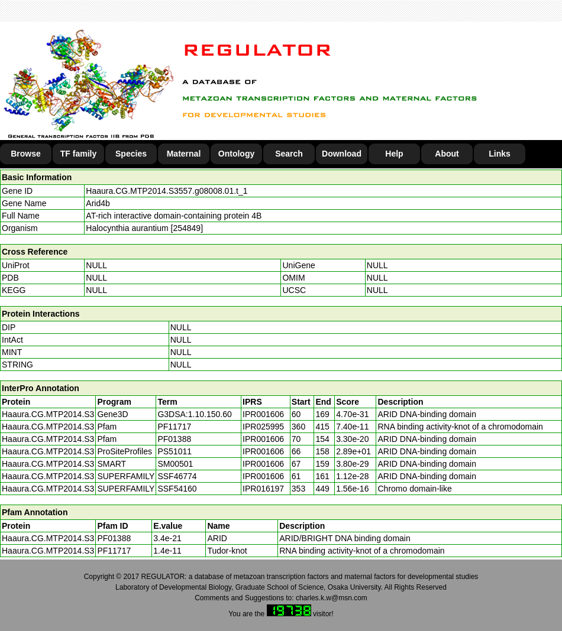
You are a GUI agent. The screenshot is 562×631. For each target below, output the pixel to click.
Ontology (236, 153)
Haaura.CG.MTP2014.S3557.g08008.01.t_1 (166, 191)
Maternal (184, 153)
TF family (78, 153)
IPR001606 (263, 414)
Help (394, 153)
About (446, 153)
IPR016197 (263, 488)
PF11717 (114, 550)
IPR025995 (263, 426)
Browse (26, 153)
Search (289, 153)
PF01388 (114, 538)
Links (500, 153)
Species (131, 153)
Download (341, 153)
